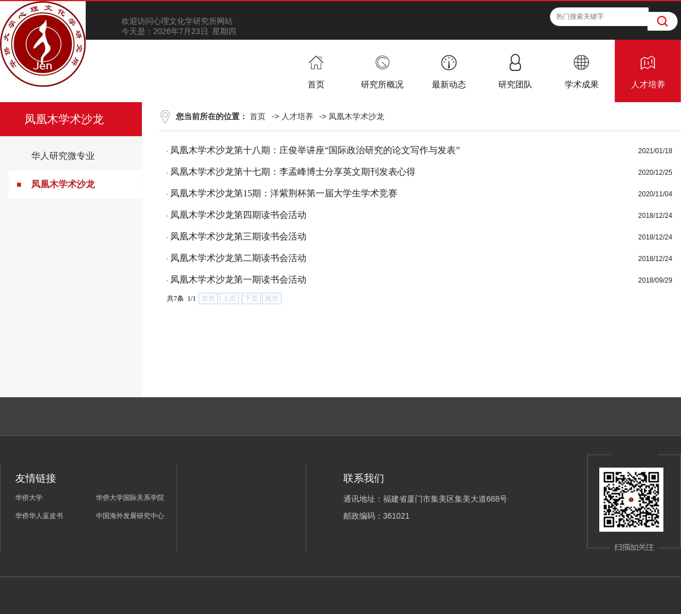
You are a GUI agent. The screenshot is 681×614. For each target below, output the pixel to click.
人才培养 (297, 116)
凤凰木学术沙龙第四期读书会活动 (238, 215)
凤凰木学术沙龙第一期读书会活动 (238, 279)
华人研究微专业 (63, 156)
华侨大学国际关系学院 (130, 498)
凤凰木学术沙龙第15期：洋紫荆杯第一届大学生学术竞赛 (283, 193)
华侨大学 (29, 498)
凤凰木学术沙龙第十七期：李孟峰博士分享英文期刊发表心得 (292, 171)
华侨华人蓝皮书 (39, 516)
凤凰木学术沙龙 (63, 184)
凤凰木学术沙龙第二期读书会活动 (238, 258)
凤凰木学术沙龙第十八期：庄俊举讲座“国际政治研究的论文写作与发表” (315, 150)
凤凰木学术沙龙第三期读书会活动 (238, 236)
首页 (258, 116)
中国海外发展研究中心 (130, 516)
